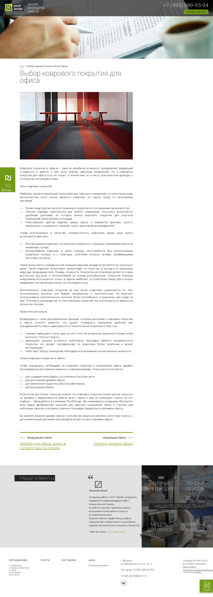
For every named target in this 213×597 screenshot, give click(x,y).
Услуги (45, 562)
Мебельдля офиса (159, 528)
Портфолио (68, 562)
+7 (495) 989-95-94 (185, 5)
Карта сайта (189, 569)
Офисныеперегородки (159, 486)
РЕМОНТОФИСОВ (195, 486)
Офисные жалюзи (195, 528)
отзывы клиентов (19, 570)
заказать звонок (196, 11)
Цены (91, 562)
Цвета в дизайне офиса (113, 443)
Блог (22, 66)
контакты (14, 577)
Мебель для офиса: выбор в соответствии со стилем (43, 445)
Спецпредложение (98, 568)
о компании (15, 568)
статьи (12, 572)
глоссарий (14, 575)
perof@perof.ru (137, 578)
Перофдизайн (18, 562)
